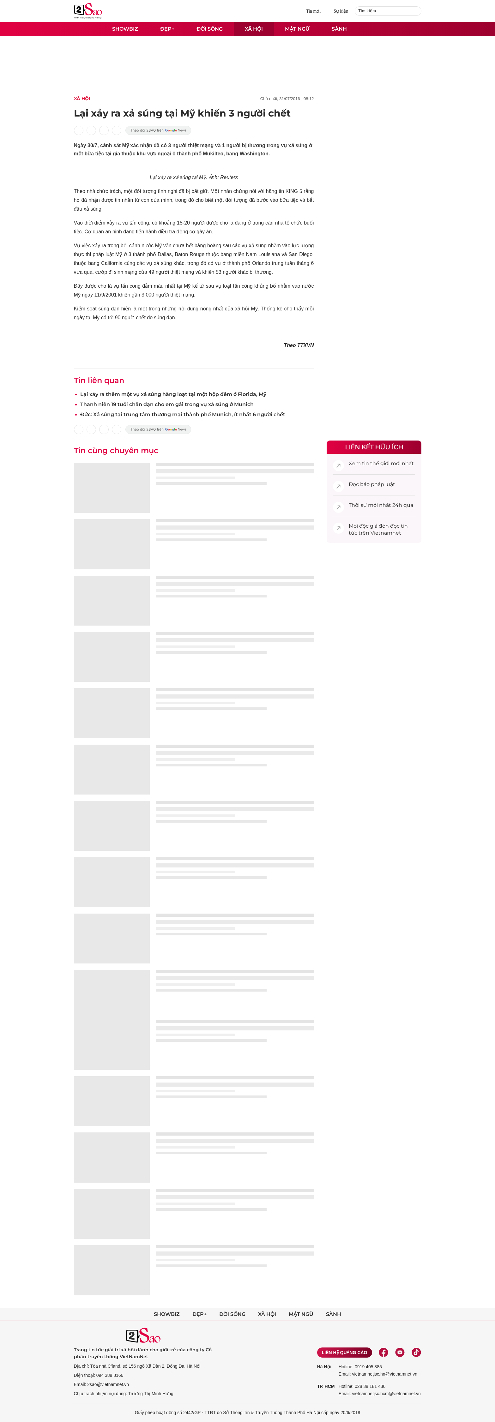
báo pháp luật (377, 484)
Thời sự (358, 505)
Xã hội (254, 29)
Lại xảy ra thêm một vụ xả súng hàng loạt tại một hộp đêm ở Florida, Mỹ (173, 394)
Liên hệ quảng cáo (344, 1352)
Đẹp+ (167, 29)
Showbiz (125, 29)
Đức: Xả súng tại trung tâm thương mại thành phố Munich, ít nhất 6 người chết (182, 414)
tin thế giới (375, 463)
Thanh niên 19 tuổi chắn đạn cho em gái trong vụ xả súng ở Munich (167, 404)
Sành (339, 29)
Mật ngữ (297, 29)
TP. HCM (326, 1386)
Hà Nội (324, 1366)
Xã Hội (82, 98)
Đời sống (209, 29)
